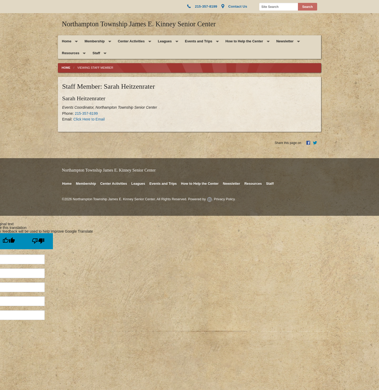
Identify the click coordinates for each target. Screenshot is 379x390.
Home (66, 41)
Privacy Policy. (225, 199)
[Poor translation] (38, 241)
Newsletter (285, 41)
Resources (70, 53)
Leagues (165, 41)
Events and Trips (198, 41)
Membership (94, 41)
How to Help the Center (244, 41)
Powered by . (200, 199)
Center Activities (131, 41)
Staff (96, 53)
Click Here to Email (89, 119)
